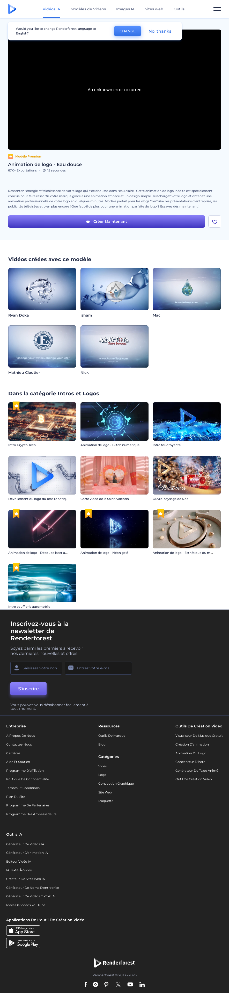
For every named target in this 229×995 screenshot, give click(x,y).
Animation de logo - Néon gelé (104, 553)
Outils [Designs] (179, 9)
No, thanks (160, 31)
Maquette (105, 801)
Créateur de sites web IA (25, 879)
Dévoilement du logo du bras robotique (39, 499)
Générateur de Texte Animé (196, 770)
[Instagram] (95, 985)
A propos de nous (20, 736)
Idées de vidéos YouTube (25, 905)
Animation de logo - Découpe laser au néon (42, 553)
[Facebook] (86, 985)
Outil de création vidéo (193, 779)
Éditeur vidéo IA (18, 861)
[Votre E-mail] (98, 668)
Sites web (154, 9)
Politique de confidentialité (27, 779)
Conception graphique (116, 783)
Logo (102, 775)
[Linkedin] (142, 985)
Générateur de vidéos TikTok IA (30, 896)
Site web (105, 792)
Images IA (125, 9)
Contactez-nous (19, 744)
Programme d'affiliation (25, 770)
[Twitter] (118, 985)
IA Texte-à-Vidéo (19, 870)
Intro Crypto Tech (22, 445)
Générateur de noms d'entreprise (32, 888)
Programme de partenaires (27, 805)
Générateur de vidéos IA (25, 844)
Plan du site (15, 797)
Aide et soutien (18, 762)
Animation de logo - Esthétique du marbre (186, 553)
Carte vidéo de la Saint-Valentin (104, 499)
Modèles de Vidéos (88, 9)
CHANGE (128, 31)
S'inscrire (28, 689)
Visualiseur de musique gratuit (199, 736)
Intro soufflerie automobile (29, 607)
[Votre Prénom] (36, 668)
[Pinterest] (106, 985)
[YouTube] (130, 985)
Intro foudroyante (167, 445)
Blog (102, 744)
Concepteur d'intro (190, 762)
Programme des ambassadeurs (31, 814)
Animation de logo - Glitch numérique (109, 445)
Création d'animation (192, 744)
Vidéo (102, 766)
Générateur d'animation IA (27, 853)
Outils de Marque (111, 736)
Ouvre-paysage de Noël (171, 499)
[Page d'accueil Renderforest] (12, 9)
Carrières (13, 753)
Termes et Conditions (23, 788)
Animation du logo (190, 753)
